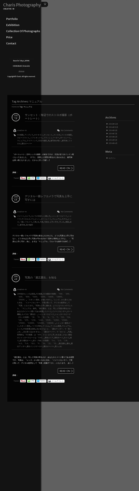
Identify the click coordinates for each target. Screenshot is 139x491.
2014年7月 (113, 133)
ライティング (32, 140)
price (9, 37)
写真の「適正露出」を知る (40, 277)
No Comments (67, 130)
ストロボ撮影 (66, 135)
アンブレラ (28, 135)
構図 (67, 222)
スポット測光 (25, 326)
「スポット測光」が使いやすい (39, 300)
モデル (64, 219)
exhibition (12, 25)
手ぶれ (62, 222)
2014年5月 (113, 140)
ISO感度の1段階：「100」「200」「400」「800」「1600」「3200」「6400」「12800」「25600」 (44, 297)
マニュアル (21, 140)
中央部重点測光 (29, 329)
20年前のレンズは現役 (26, 294)
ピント (37, 219)
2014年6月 (113, 137)
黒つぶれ (58, 346)
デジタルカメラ (28, 219)
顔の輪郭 (29, 225)
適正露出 (62, 343)
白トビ (66, 337)
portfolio (12, 19)
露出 (68, 343)
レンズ (19, 329)
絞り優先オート (26, 340)
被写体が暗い (55, 140)
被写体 (22, 225)
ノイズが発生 (36, 326)
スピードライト (23, 138)
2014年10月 (113, 127)
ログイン (112, 158)
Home (14, 107)
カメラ (27, 216)
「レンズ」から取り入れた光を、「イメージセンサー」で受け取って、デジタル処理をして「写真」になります (44, 303)
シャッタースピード (59, 216)
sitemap (21, 71)
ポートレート (65, 138)
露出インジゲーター (35, 346)
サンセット (48, 135)
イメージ (20, 216)
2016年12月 (113, 124)
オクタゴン (38, 135)
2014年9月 (113, 130)
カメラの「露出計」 (29, 314)
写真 (41, 222)
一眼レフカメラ (26, 222)
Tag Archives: (27, 101)
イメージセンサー (59, 311)
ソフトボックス (36, 138)
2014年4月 (113, 143)
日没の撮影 (42, 140)
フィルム (46, 326)
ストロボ (56, 135)
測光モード (58, 337)
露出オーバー (27, 143)
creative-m (22, 130)
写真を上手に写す (51, 222)
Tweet (16, 178)
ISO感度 (20, 135)
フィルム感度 (55, 326)
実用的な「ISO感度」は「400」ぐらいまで (34, 335)
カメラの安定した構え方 (40, 216)
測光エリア (49, 337)
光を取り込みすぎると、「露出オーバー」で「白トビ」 (45, 332)
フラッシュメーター (51, 138)
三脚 (34, 222)
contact (11, 43)
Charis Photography (22, 5)
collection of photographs (23, 31)
